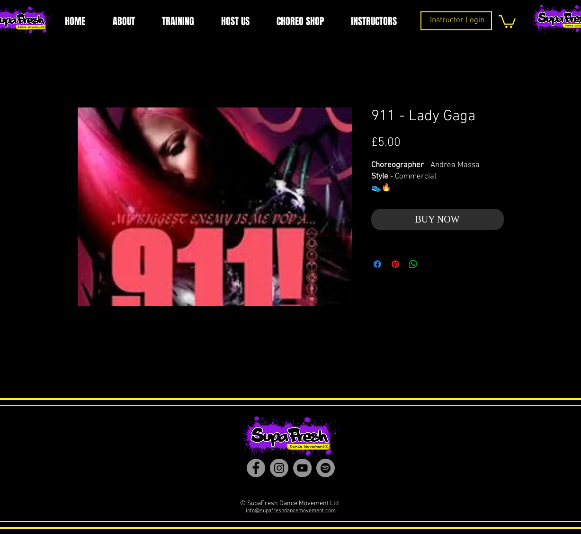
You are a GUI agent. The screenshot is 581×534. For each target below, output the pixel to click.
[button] (507, 21)
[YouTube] (302, 468)
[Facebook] (256, 468)
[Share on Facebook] (377, 264)
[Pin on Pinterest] (395, 264)
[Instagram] (279, 468)
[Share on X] (431, 264)
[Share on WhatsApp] (413, 264)
